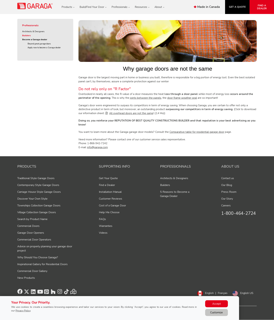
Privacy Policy (23, 310)
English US (246, 293)
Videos (103, 233)
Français (223, 293)
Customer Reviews (110, 199)
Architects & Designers (33, 31)
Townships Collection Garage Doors (38, 205)
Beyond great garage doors (39, 43)
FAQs (102, 219)
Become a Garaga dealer (34, 39)
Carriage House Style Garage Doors (39, 192)
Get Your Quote (108, 178)
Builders (26, 35)
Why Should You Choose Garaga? (37, 257)
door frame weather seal (182, 98)
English (209, 293)
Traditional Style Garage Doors (36, 178)
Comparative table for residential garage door (197, 132)
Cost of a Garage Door (112, 205)
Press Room (228, 192)
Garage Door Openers (30, 233)
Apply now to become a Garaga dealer (44, 47)
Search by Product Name (32, 219)
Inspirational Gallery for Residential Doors (42, 264)
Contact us (227, 178)
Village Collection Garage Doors (36, 212)
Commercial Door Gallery (32, 271)
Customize (216, 312)
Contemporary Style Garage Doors (38, 185)
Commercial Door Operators (34, 240)
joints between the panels (145, 98)
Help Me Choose (109, 212)
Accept (216, 303)
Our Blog (226, 185)
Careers (226, 205)
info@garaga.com (97, 147)
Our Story (227, 199)
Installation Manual (110, 192)
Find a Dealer (107, 185)
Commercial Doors (28, 226)
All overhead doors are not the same (131, 113)
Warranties (105, 226)
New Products (26, 278)
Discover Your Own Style (32, 199)
